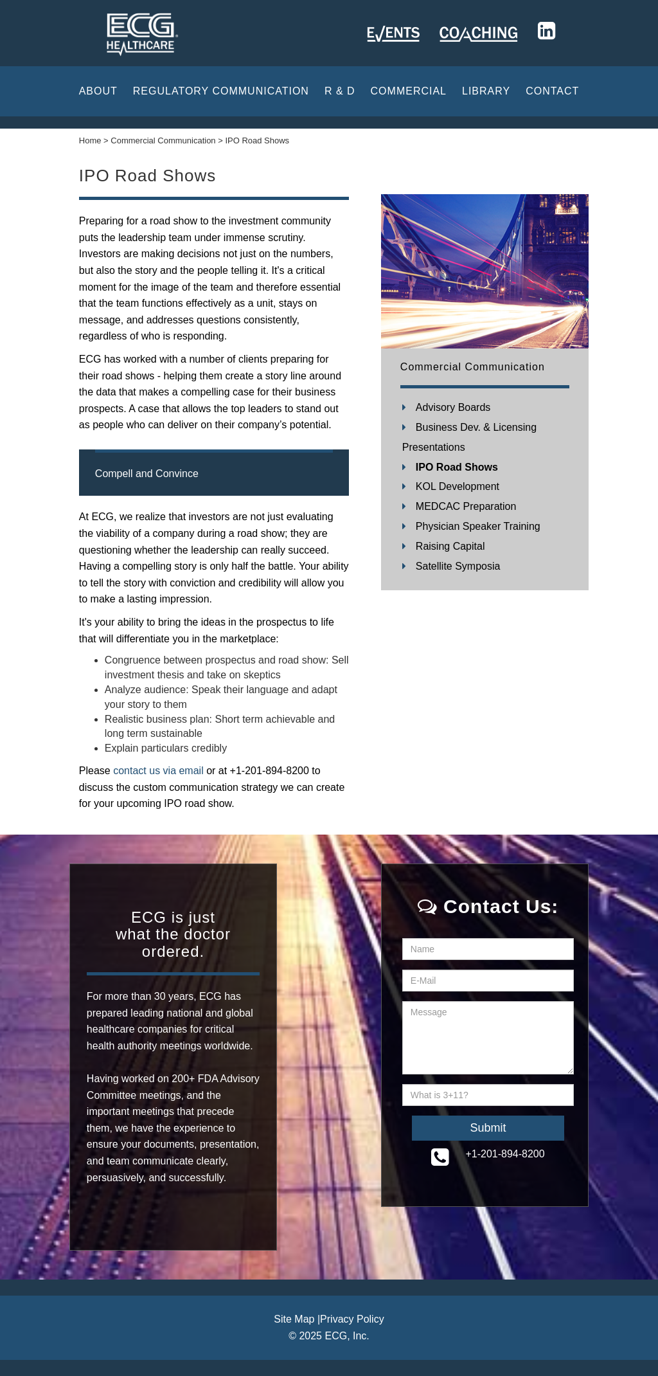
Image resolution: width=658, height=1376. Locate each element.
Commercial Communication (472, 366)
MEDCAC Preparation (466, 506)
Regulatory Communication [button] (221, 91)
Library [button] (486, 91)
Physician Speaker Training (478, 526)
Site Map (294, 1319)
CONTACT (552, 91)
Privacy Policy (352, 1319)
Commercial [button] (409, 91)
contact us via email (157, 770)
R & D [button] (340, 91)
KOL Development (457, 486)
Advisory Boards (453, 407)
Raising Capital (450, 546)
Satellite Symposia (458, 566)
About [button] (98, 91)
